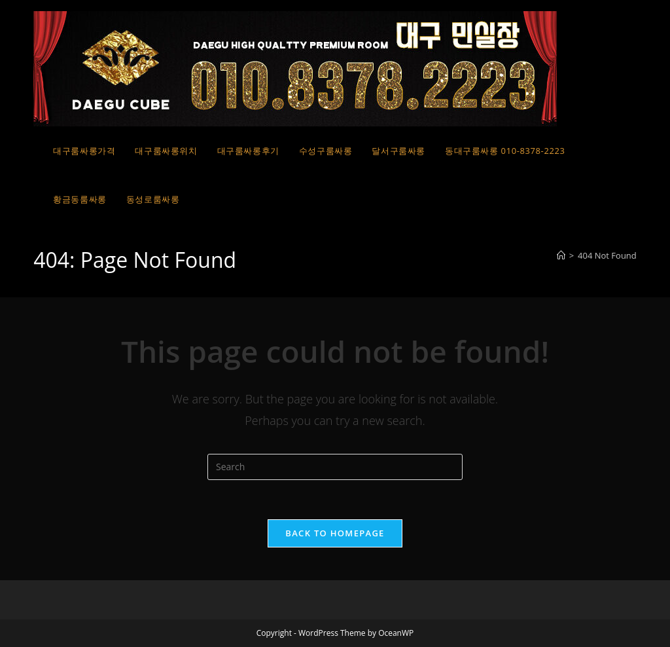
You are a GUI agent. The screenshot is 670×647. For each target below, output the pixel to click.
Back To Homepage (334, 533)
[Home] (561, 255)
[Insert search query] (335, 467)
